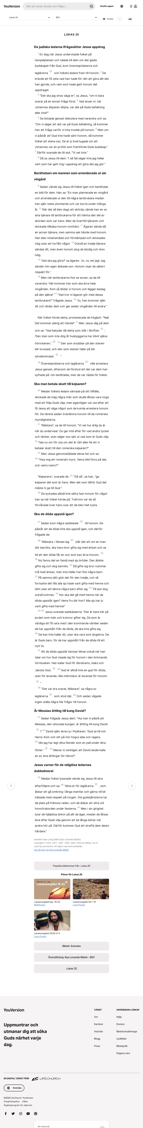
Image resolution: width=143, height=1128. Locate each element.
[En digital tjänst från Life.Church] (71, 1077)
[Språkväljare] (122, 6)
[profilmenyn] (133, 6)
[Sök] (55, 6)
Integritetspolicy (12, 1101)
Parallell (108, 19)
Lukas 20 (30, 17)
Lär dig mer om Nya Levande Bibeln (51, 850)
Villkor (25, 1101)
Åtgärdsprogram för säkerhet (18, 1105)
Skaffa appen (107, 6)
